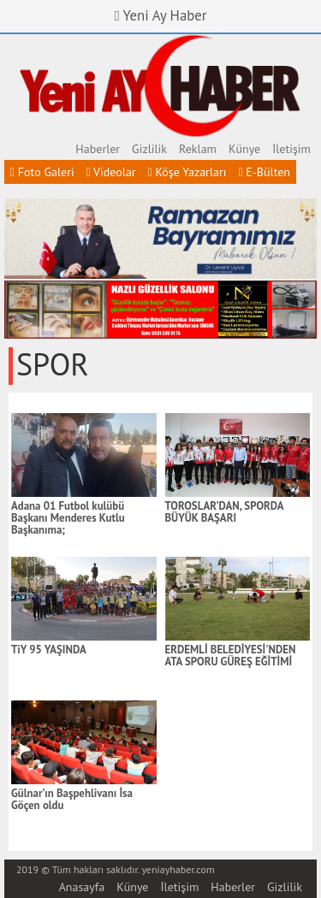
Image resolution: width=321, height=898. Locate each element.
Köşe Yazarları (187, 172)
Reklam (198, 149)
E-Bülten (264, 172)
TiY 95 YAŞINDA (48, 650)
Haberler (97, 149)
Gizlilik (149, 149)
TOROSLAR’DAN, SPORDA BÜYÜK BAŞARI (224, 512)
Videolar (111, 172)
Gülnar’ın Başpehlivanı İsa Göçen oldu (72, 800)
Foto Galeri (42, 172)
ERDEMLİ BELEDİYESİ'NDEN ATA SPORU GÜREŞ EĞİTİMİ (230, 656)
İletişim (291, 149)
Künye (244, 149)
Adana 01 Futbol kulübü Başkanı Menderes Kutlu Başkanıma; (68, 518)
